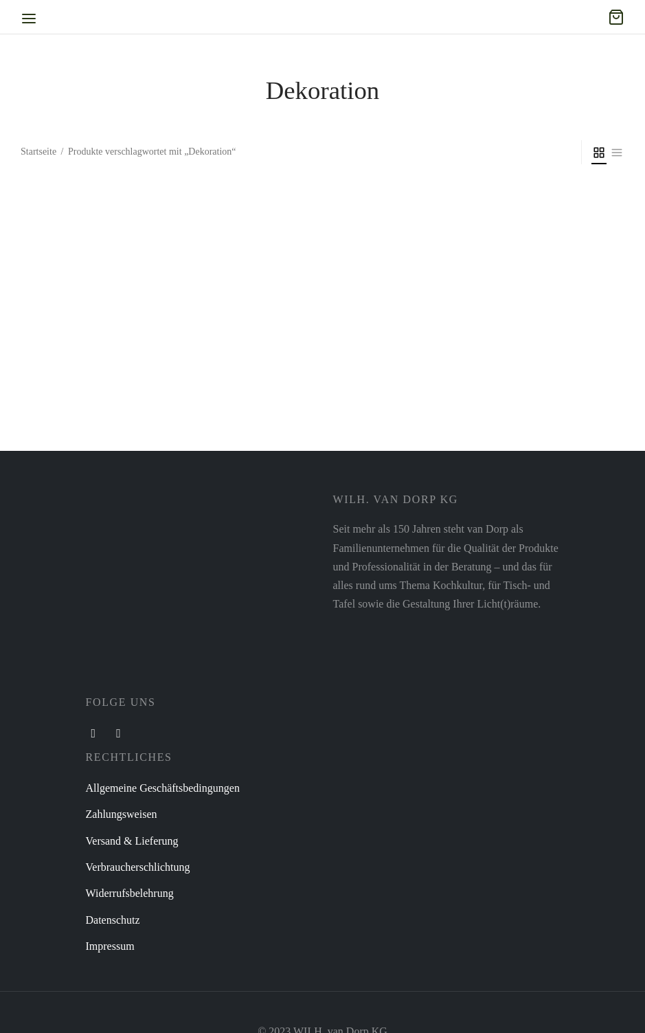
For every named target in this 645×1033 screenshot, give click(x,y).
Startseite (38, 151)
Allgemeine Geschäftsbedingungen (163, 788)
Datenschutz (113, 920)
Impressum (110, 946)
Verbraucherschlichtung (138, 867)
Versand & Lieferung (132, 841)
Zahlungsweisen (121, 814)
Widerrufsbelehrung (130, 893)
